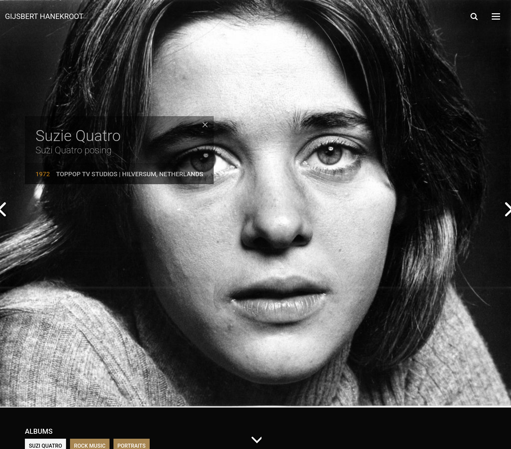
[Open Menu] (495, 16)
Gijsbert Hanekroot (44, 16)
